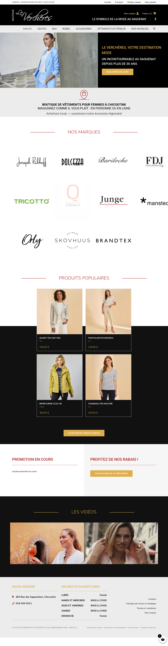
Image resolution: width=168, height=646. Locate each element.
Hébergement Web (59, 633)
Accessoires (84, 28)
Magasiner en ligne (118, 71)
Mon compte (129, 13)
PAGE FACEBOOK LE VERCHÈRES (111, 473)
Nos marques (140, 28)
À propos (119, 2)
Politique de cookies (94, 633)
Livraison (152, 604)
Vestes (41, 28)
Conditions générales (148, 633)
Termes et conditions (146, 614)
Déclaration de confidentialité (115, 633)
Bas (54, 28)
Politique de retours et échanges (141, 609)
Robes (66, 28)
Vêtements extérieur (111, 28)
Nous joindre (150, 2)
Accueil (107, 2)
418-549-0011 (24, 609)
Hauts (27, 28)
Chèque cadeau (134, 2)
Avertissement (132, 633)
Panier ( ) (147, 13)
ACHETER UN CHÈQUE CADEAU (84, 433)
